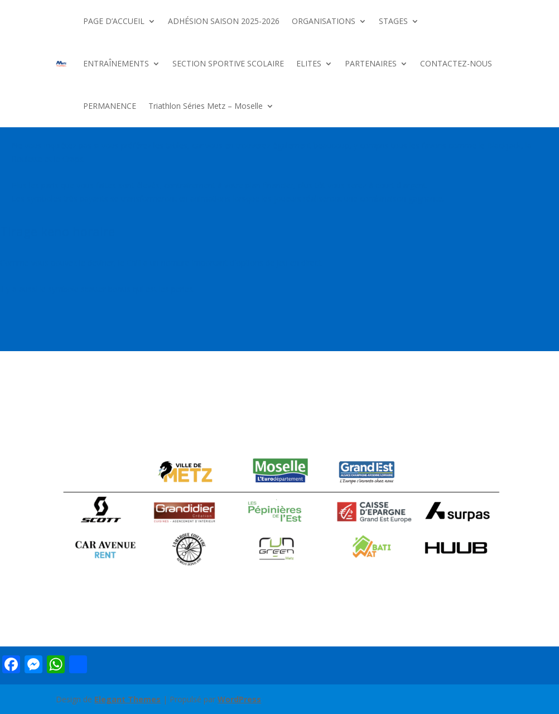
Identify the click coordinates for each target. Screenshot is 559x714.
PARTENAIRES (371, 63)
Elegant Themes (127, 699)
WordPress (239, 699)
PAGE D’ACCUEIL (113, 21)
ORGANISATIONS (323, 21)
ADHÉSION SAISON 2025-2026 (224, 21)
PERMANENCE (109, 105)
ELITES (308, 63)
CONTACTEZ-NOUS (456, 63)
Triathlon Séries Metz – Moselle (205, 105)
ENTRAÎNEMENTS (116, 63)
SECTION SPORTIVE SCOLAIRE (228, 63)
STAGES (393, 21)
